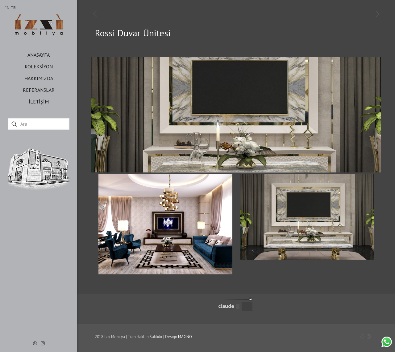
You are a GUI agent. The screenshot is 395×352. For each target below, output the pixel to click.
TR (13, 7)
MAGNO (185, 336)
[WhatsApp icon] (35, 343)
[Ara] (38, 124)
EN (7, 7)
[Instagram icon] (42, 343)
